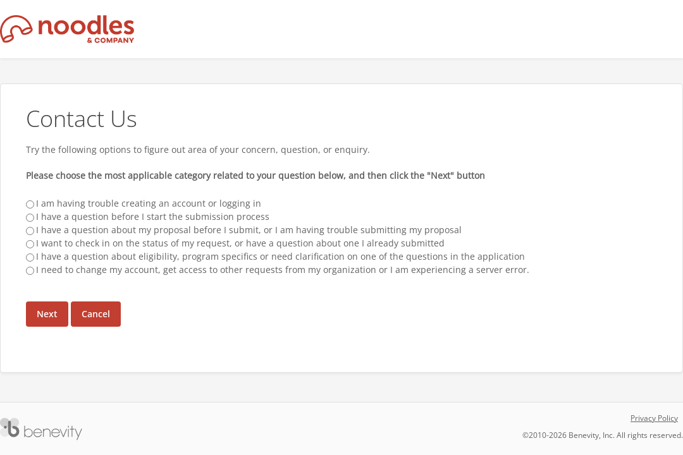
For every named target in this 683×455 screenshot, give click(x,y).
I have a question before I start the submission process (152, 216)
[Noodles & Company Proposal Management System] (67, 29)
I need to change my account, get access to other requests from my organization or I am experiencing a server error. (282, 270)
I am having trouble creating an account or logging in (148, 203)
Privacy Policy (654, 418)
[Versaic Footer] (41, 429)
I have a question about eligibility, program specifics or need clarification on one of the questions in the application (280, 256)
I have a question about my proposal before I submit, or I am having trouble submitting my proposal (249, 230)
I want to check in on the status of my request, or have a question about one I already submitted (240, 243)
